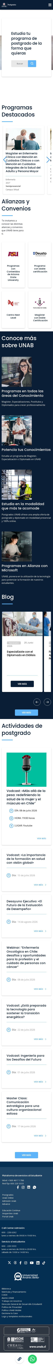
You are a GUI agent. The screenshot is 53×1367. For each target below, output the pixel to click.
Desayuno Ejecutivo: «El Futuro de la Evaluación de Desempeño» (25, 905)
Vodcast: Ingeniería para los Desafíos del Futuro (25, 1057)
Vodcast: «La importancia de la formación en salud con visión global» (26, 859)
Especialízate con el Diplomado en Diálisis (21, 653)
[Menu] (49, 5)
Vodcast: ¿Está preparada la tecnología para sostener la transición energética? (26, 1011)
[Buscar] (23, 63)
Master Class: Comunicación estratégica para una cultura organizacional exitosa (24, 1106)
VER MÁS (22, 683)
